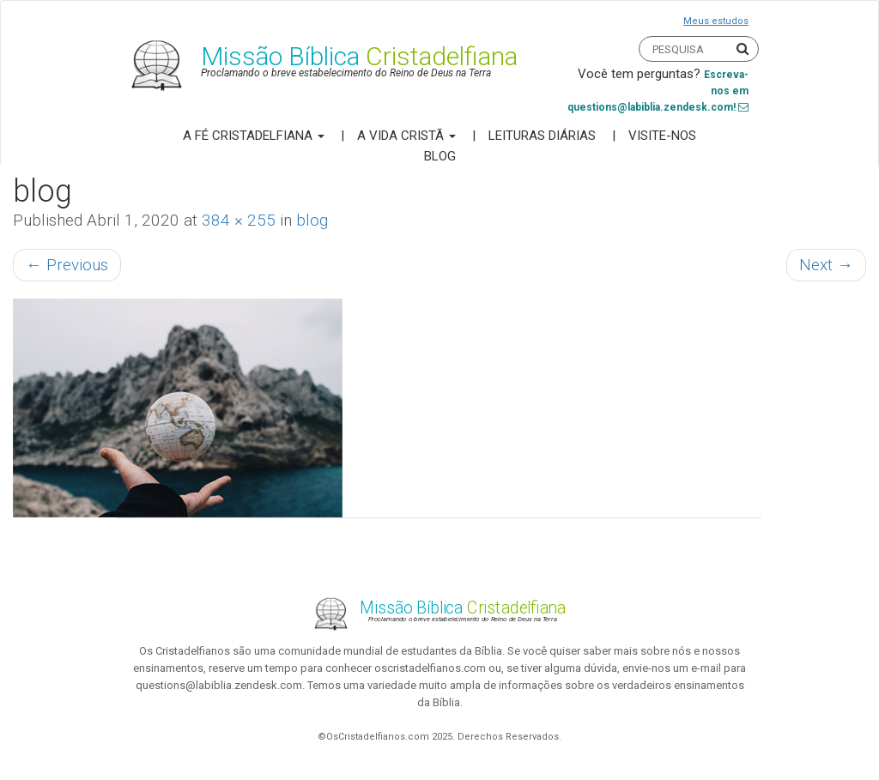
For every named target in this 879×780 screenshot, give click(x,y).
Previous (67, 265)
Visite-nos (662, 135)
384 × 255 (239, 220)
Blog (440, 156)
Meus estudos (716, 21)
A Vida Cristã (406, 135)
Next (826, 265)
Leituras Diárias (542, 135)
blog (312, 220)
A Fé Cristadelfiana (253, 135)
